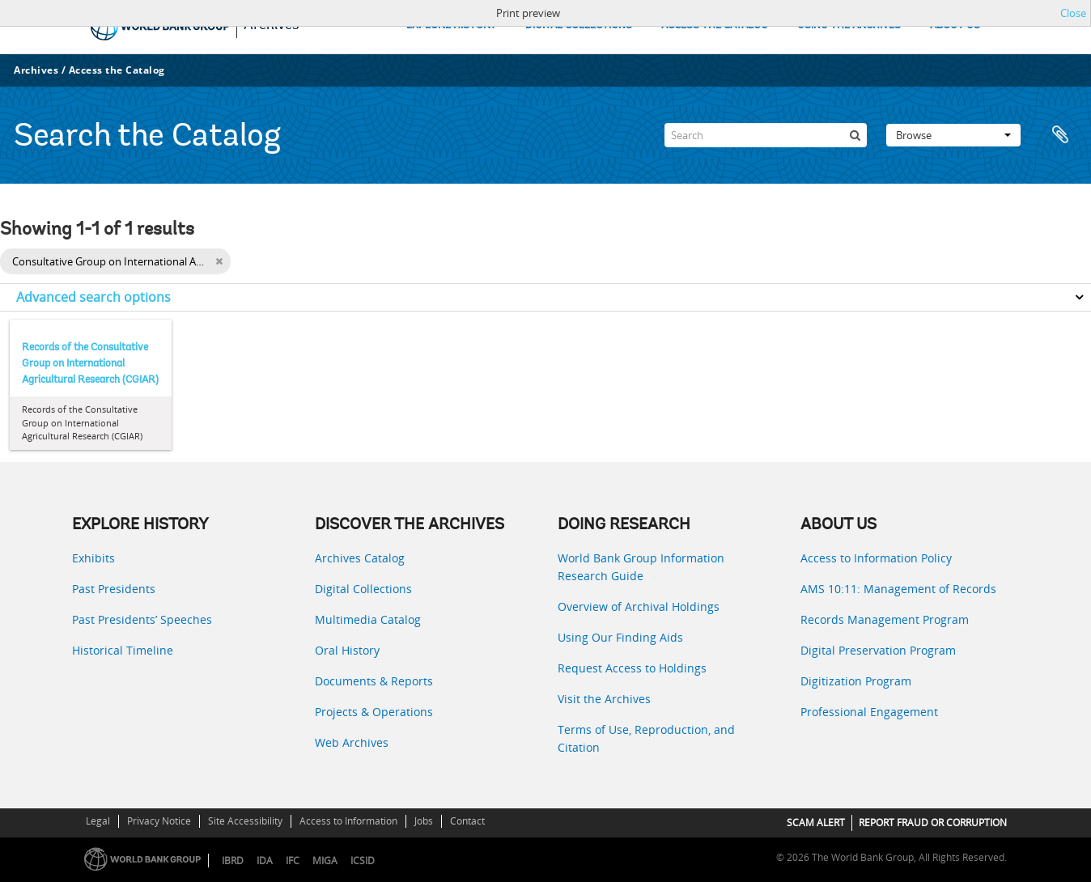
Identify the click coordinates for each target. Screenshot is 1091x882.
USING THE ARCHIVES (849, 25)
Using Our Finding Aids (620, 637)
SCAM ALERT (816, 822)
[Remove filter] (219, 261)
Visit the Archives (604, 698)
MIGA (324, 860)
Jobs (423, 821)
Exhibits (93, 558)
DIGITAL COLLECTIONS (578, 25)
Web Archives (351, 742)
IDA (265, 860)
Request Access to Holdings (632, 668)
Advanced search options (93, 297)
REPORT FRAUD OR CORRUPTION (933, 822)
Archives (36, 70)
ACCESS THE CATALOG (714, 25)
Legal (98, 821)
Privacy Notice (159, 821)
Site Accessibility (245, 821)
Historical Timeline (122, 650)
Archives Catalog (360, 558)
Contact (467, 821)
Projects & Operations (374, 711)
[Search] (765, 135)
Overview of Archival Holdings (639, 606)
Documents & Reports (374, 681)
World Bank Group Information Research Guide (641, 566)
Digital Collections (363, 588)
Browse (953, 135)
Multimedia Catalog (368, 619)
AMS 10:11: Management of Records (898, 588)
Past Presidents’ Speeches (142, 619)
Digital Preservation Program (878, 650)
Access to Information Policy (876, 558)
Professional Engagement (869, 711)
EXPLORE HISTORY (451, 25)
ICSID (362, 860)
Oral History (347, 650)
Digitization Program (855, 681)
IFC (292, 860)
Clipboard (1060, 135)
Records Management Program (884, 619)
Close (1073, 13)
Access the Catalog (117, 70)
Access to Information (348, 821)
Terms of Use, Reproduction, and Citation (646, 738)
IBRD (233, 860)
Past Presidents (113, 588)
